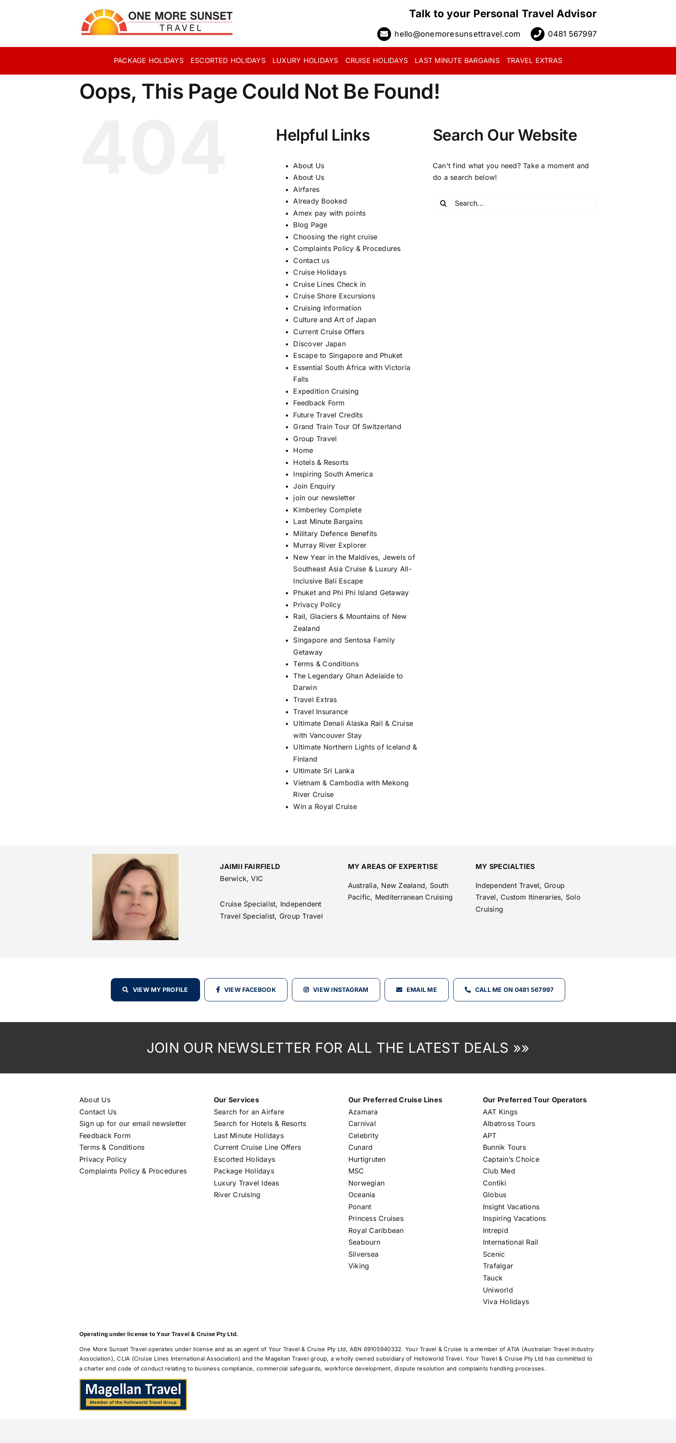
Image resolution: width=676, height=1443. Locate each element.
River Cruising (237, 1194)
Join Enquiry (314, 486)
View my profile (160, 989)
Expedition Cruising (326, 391)
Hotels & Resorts (320, 462)
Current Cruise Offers (328, 331)
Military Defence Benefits (335, 533)
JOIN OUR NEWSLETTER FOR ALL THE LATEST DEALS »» (338, 1047)
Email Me (422, 989)
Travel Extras (315, 699)
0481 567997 (572, 33)
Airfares (306, 189)
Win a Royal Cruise (325, 806)
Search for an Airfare (249, 1111)
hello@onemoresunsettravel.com (457, 33)
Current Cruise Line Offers (257, 1147)
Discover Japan (319, 343)
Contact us (311, 260)
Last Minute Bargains (328, 521)
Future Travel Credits (328, 415)
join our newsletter (324, 497)
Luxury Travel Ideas (246, 1183)
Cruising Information (327, 308)
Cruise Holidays (319, 272)
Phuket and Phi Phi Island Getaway (351, 592)
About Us (308, 165)
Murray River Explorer (329, 545)
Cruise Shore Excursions (334, 296)
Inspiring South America (333, 474)
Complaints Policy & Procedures (347, 248)
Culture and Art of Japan (334, 319)
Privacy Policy (317, 604)
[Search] (443, 203)
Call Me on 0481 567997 (514, 989)
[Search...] (515, 203)
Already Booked (320, 201)
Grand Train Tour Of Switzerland (347, 426)
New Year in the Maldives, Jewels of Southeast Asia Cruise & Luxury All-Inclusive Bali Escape (354, 569)
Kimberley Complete (327, 509)
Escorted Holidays (244, 1159)
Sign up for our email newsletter (133, 1123)
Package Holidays (244, 1171)
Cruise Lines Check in (329, 284)
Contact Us (97, 1111)
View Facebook (250, 989)
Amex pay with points (329, 213)
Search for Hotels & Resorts (260, 1123)
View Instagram (340, 989)
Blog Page (310, 224)
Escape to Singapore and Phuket (347, 355)
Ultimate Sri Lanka (323, 770)
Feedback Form (318, 402)
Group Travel (315, 438)
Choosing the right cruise (335, 236)
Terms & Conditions (325, 663)
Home (303, 450)
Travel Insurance (320, 711)
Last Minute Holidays (249, 1135)
